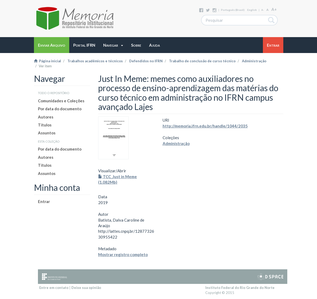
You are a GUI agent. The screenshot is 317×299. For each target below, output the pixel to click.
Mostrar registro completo (123, 254)
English (252, 9)
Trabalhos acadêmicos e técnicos (95, 61)
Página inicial (47, 61)
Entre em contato (53, 287)
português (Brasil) (233, 9)
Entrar (44, 201)
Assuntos (46, 132)
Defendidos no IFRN (146, 61)
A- (262, 9)
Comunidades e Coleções (61, 100)
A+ (274, 9)
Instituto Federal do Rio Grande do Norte (240, 287)
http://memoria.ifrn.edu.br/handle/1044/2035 (205, 126)
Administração (254, 61)
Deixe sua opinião (86, 287)
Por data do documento (59, 108)
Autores (45, 117)
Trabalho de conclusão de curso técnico (202, 61)
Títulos (44, 124)
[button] (113, 45)
